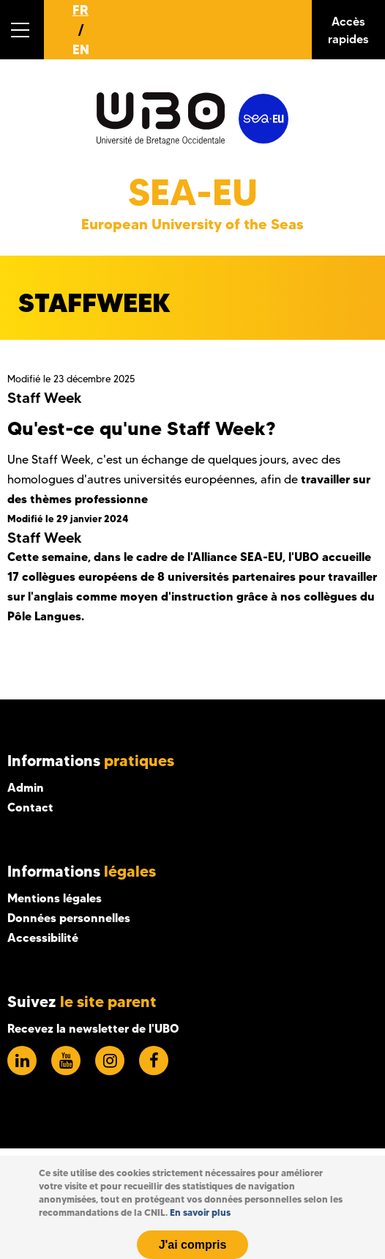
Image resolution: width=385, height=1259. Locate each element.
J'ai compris (193, 1244)
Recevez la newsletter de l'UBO (93, 1028)
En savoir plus (200, 1212)
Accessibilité (42, 937)
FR (80, 9)
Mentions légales (54, 898)
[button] (22, 29)
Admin (25, 787)
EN (80, 49)
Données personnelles (68, 917)
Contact (30, 807)
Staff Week (44, 397)
